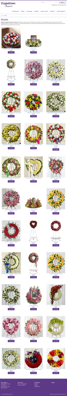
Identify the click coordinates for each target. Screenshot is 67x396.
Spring (23, 11)
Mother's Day (15, 11)
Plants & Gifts (44, 11)
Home (2, 15)
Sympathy (52, 11)
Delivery (36, 383)
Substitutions (37, 386)
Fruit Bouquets (61, 11)
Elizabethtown (8, 5)
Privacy (35, 385)
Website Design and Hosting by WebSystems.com (58, 394)
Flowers (36, 11)
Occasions (29, 11)
